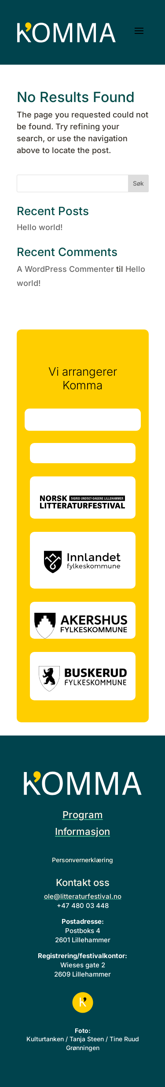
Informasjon (82, 831)
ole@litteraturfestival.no (82, 896)
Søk (138, 183)
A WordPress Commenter (65, 269)
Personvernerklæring (82, 860)
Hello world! (39, 227)
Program (82, 814)
